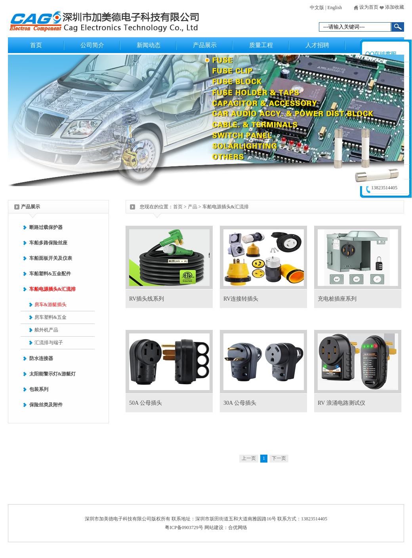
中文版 (317, 7)
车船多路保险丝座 (48, 243)
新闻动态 (148, 45)
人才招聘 (317, 45)
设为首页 (366, 7)
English (334, 7)
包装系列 (38, 389)
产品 (192, 206)
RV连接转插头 (240, 299)
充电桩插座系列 (337, 299)
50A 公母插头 (145, 403)
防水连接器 (41, 358)
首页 (36, 45)
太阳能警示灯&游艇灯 (52, 374)
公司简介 (92, 45)
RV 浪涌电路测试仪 (341, 403)
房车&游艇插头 (50, 304)
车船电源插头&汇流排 (52, 289)
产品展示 (205, 45)
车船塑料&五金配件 (50, 273)
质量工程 (261, 45)
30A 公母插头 (239, 403)
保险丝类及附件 (46, 405)
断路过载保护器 (46, 227)
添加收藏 (392, 7)
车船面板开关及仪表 (50, 258)
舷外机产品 (46, 330)
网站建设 (213, 527)
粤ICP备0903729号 (184, 527)
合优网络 (237, 527)
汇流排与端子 (48, 342)
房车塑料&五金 (50, 317)
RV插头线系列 (146, 299)
